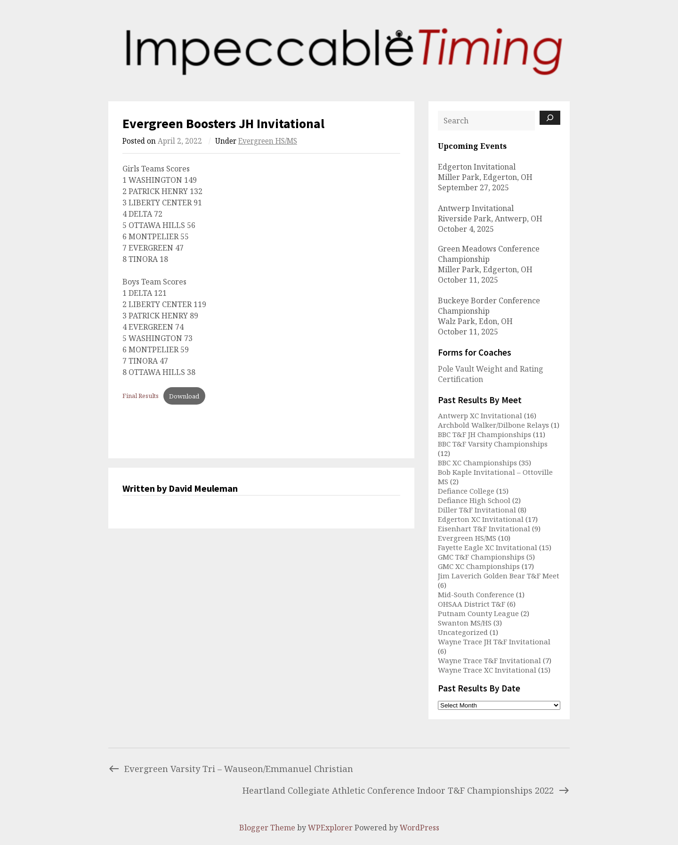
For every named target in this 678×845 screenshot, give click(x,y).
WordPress (419, 827)
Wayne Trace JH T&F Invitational (494, 641)
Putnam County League (478, 613)
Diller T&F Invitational (477, 509)
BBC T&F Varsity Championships (493, 443)
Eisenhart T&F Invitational (484, 528)
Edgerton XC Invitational (481, 519)
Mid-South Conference (476, 594)
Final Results (140, 396)
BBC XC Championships (477, 462)
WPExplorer (330, 827)
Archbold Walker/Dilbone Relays (493, 425)
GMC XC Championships (479, 566)
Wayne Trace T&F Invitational (489, 660)
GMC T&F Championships (481, 556)
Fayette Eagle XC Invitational (487, 547)
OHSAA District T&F (471, 604)
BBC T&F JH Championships (484, 434)
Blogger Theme (267, 827)
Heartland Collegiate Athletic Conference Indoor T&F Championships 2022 (406, 790)
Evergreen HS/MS (267, 141)
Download (184, 396)
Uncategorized (463, 632)
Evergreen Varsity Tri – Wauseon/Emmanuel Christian (230, 768)
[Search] (550, 118)
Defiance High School (474, 500)
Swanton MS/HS (465, 622)
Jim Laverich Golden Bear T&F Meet (498, 575)
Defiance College (466, 491)
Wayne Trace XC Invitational (487, 669)
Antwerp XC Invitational (480, 415)
